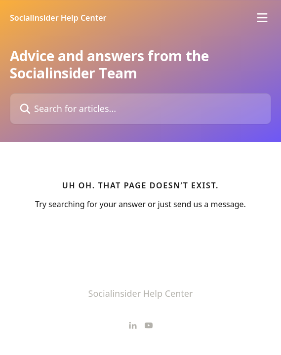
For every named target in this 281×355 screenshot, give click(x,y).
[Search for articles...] (140, 108)
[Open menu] (262, 18)
